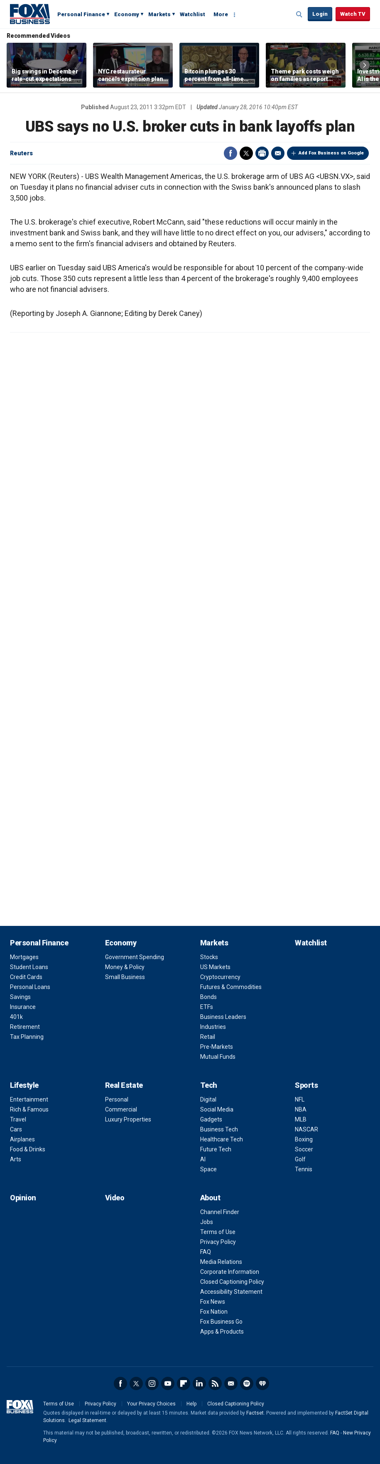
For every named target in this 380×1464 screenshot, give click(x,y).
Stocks (209, 957)
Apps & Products (222, 1331)
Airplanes (22, 1139)
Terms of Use (217, 1232)
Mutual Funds (217, 1056)
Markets (159, 14)
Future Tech (215, 1149)
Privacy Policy (218, 1242)
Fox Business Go (221, 1321)
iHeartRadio (262, 1383)
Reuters (21, 153)
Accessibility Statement (231, 1291)
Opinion (23, 1197)
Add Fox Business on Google (331, 153)
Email (277, 153)
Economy (126, 14)
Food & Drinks (27, 1149)
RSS (215, 1383)
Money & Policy (125, 967)
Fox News (212, 1301)
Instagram (152, 1383)
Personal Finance (81, 14)
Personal (116, 1099)
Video (115, 1197)
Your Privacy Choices (151, 1404)
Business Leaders (223, 1017)
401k (16, 1017)
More (220, 14)
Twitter (246, 153)
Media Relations (221, 1261)
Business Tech (219, 1129)
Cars (16, 1129)
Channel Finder (219, 1212)
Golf (300, 1159)
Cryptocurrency (220, 977)
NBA (300, 1109)
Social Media (216, 1109)
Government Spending (134, 957)
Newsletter (231, 1383)
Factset (255, 1413)
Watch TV (352, 14)
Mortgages (24, 957)
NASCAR (306, 1129)
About (210, 1197)
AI (203, 1159)
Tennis (303, 1169)
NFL (299, 1099)
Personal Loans (30, 987)
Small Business (125, 977)
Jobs (206, 1222)
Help (191, 1404)
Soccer (304, 1149)
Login (320, 14)
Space (208, 1169)
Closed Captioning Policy (232, 1281)
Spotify (246, 1383)
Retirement (25, 1026)
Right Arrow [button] (365, 65)
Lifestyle (24, 1085)
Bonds (208, 997)
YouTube (167, 1383)
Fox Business (30, 13)
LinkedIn (199, 1383)
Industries (213, 1026)
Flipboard (183, 1383)
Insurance (23, 1007)
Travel (18, 1119)
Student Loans (29, 967)
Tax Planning (27, 1036)
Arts (15, 1159)
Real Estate (124, 1085)
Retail (207, 1036)
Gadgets (211, 1119)
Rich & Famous (29, 1109)
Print (262, 153)
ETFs (206, 1007)
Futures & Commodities (231, 987)
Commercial (121, 1109)
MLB (300, 1119)
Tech (208, 1085)
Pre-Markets (216, 1046)
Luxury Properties (128, 1119)
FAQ (205, 1252)
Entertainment (29, 1099)
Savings (20, 997)
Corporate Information (229, 1271)
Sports (306, 1085)
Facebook (230, 153)
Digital (208, 1099)
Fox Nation (214, 1311)
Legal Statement (87, 1420)
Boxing (304, 1139)
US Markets (215, 967)
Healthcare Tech (221, 1139)
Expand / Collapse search (299, 14)
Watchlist (192, 14)
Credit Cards (26, 977)
